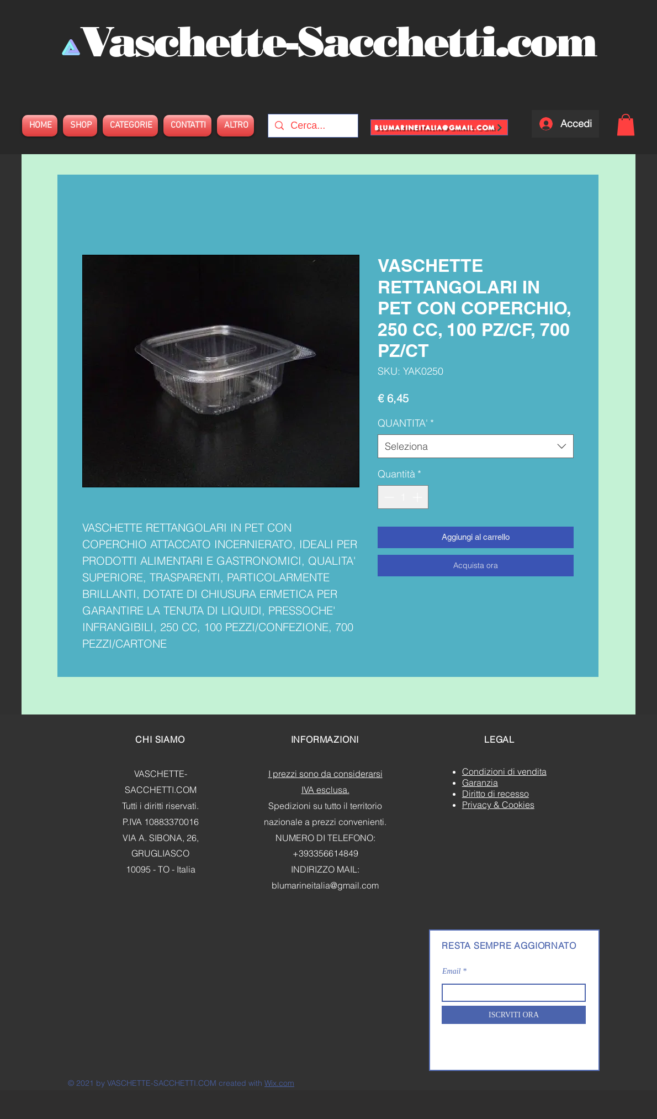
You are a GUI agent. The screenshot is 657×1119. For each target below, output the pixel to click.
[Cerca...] (312, 125)
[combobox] (476, 446)
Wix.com (279, 1083)
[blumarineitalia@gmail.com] (439, 127)
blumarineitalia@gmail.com (325, 885)
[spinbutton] (403, 497)
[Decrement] (387, 497)
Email (451, 971)
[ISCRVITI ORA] (514, 1015)
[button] (626, 124)
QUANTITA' (406, 423)
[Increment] (418, 497)
